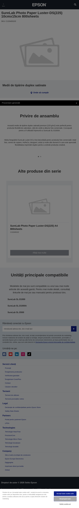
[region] (39, 498)
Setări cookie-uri (65, 504)
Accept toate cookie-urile (65, 493)
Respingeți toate (65, 499)
